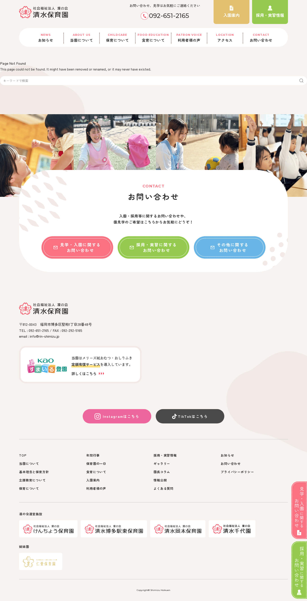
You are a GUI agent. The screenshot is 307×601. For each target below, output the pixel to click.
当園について (81, 38)
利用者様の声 (189, 38)
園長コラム (162, 472)
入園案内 (92, 480)
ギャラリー (162, 463)
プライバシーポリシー (237, 472)
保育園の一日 (96, 463)
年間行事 (92, 455)
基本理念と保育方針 (34, 472)
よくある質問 (163, 488)
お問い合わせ (261, 38)
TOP (22, 455)
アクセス (225, 38)
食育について (153, 38)
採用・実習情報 (165, 455)
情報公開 (160, 480)
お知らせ (45, 38)
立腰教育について (32, 480)
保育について (117, 38)
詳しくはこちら (87, 373)
